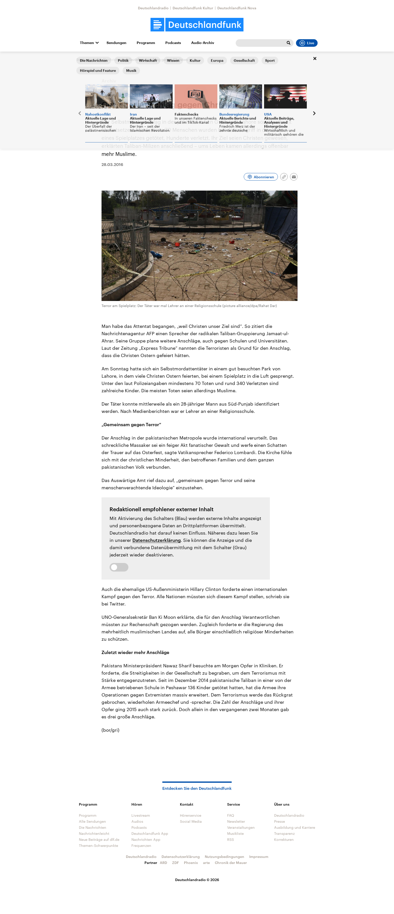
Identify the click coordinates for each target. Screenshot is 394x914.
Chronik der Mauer (231, 862)
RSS (230, 839)
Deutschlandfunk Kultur (193, 8)
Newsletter (236, 821)
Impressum (258, 856)
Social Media (191, 821)
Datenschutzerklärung (156, 540)
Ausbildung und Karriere (294, 827)
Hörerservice (190, 815)
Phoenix (191, 862)
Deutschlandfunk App (149, 833)
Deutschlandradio (153, 8)
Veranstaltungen (241, 827)
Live (307, 43)
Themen (87, 43)
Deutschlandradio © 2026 (197, 880)
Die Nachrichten (110, 59)
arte (206, 862)
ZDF (175, 862)
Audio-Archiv (202, 43)
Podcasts (173, 43)
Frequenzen (141, 845)
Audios (137, 821)
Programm (146, 43)
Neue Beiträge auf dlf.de (99, 839)
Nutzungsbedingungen (224, 856)
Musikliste (235, 833)
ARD (163, 862)
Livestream (140, 815)
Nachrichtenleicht (94, 833)
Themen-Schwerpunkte (98, 845)
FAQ (230, 815)
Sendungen (116, 43)
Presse (279, 821)
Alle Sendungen (92, 821)
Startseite (84, 59)
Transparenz (284, 833)
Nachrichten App (145, 839)
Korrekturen (284, 839)
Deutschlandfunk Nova (236, 8)
